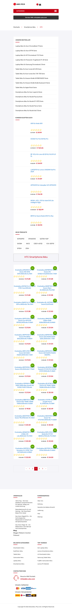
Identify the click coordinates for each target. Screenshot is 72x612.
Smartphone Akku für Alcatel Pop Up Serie (28, 97)
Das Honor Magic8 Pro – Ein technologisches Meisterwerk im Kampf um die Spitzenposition (23, 518)
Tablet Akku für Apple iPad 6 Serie (26, 87)
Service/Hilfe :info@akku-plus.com (36, 17)
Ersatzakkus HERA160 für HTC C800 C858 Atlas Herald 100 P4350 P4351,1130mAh (24, 385)
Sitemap (40, 517)
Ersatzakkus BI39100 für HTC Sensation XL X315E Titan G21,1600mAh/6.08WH (24, 450)
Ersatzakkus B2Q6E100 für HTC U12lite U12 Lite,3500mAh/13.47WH (25, 434)
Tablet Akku (17, 554)
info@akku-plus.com (27, 579)
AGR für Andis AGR (36, 123)
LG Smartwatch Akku (44, 554)
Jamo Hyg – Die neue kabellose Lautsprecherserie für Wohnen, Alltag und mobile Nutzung (23, 503)
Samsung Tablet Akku (44, 557)
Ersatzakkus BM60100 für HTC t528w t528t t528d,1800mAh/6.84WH (47, 320)
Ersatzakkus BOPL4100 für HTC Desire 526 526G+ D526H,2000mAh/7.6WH (25, 353)
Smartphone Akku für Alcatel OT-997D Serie (29, 101)
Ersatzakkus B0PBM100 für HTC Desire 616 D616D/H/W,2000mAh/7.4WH (47, 272)
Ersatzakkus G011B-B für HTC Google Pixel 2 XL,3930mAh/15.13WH (47, 401)
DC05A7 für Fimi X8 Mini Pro (39, 139)
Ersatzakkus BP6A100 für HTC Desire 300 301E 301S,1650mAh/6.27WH (24, 272)
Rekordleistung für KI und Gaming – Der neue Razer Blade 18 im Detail (23, 511)
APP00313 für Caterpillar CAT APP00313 (43, 185)
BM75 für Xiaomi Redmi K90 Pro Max (42, 216)
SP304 (19, 248)
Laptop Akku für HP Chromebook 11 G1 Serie (29, 55)
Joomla (27, 533)
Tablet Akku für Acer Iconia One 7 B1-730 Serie (30, 74)
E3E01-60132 (38, 244)
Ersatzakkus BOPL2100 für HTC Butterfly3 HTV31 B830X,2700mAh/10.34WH (47, 434)
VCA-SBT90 (50, 244)
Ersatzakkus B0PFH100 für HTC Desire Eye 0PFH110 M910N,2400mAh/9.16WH (25, 320)
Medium (21, 533)
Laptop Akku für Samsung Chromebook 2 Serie (30, 64)
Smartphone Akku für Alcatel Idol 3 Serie (28, 110)
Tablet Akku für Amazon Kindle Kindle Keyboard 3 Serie (32, 83)
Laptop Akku (17, 560)
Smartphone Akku (29, 27)
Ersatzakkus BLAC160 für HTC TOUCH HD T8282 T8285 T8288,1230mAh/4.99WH (47, 385)
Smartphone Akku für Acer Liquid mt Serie (28, 92)
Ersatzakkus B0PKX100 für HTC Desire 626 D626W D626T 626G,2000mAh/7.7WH (47, 337)
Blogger (15, 533)
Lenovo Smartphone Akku (45, 551)
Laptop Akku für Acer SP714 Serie (26, 51)
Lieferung (40, 510)
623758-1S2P (44, 239)
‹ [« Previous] (26, 469)
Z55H (27, 248)
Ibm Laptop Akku (43, 548)
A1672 (28, 244)
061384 (19, 244)
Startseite (16, 27)
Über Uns (40, 501)
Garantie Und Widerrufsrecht (46, 507)
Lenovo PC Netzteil (43, 564)
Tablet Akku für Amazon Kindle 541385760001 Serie (31, 78)
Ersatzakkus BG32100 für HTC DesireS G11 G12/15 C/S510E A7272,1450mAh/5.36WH (47, 369)
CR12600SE (32, 239)
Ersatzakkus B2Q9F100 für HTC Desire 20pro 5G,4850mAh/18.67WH (47, 288)
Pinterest (16, 535)
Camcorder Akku (18, 557)
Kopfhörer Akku (18, 551)
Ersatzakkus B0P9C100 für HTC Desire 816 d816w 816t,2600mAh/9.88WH (25, 337)
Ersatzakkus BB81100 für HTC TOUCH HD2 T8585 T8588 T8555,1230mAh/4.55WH (24, 401)
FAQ (39, 513)
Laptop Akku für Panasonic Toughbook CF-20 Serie (31, 60)
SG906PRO (20, 239)
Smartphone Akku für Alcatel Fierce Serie (28, 106)
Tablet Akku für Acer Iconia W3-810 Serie (28, 69)
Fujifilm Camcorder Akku (45, 560)
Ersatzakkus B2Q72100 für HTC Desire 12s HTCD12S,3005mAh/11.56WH (47, 418)
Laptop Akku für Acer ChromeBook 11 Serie (29, 46)
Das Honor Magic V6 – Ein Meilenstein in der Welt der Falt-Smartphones (23, 526)
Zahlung (40, 504)
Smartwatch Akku (18, 548)
